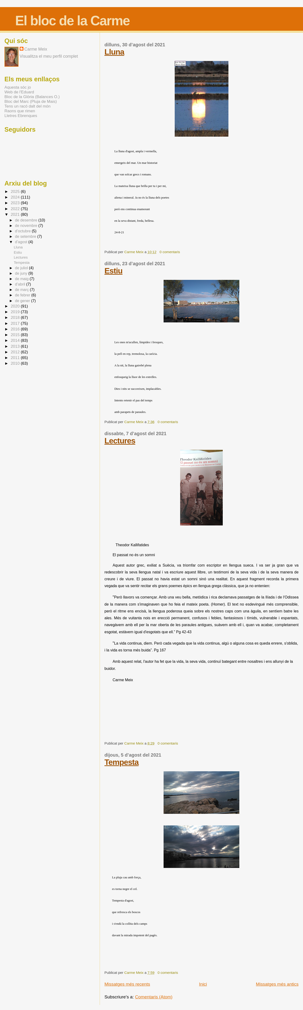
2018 (16, 317)
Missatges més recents (127, 984)
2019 (16, 312)
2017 (16, 323)
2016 (16, 329)
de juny (21, 273)
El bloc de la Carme (72, 20)
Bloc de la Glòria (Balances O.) (32, 97)
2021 (16, 214)
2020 (16, 306)
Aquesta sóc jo (17, 87)
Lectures (119, 440)
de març (22, 289)
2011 (16, 357)
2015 (16, 335)
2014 (16, 340)
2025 (16, 191)
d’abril (20, 284)
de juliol (22, 268)
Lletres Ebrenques (20, 115)
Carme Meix (134, 252)
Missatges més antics (277, 984)
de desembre (26, 220)
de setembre (26, 236)
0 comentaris (170, 252)
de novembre (26, 225)
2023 (16, 203)
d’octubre (23, 231)
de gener (23, 301)
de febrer (23, 295)
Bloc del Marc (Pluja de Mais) (30, 101)
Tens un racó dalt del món (27, 106)
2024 (16, 197)
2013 (16, 346)
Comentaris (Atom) (154, 996)
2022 (16, 209)
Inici (203, 984)
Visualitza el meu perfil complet (49, 56)
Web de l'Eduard (19, 92)
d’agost (21, 242)
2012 (16, 352)
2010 (16, 363)
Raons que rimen (19, 111)
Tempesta (121, 762)
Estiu (113, 270)
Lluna (114, 52)
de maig (22, 279)
